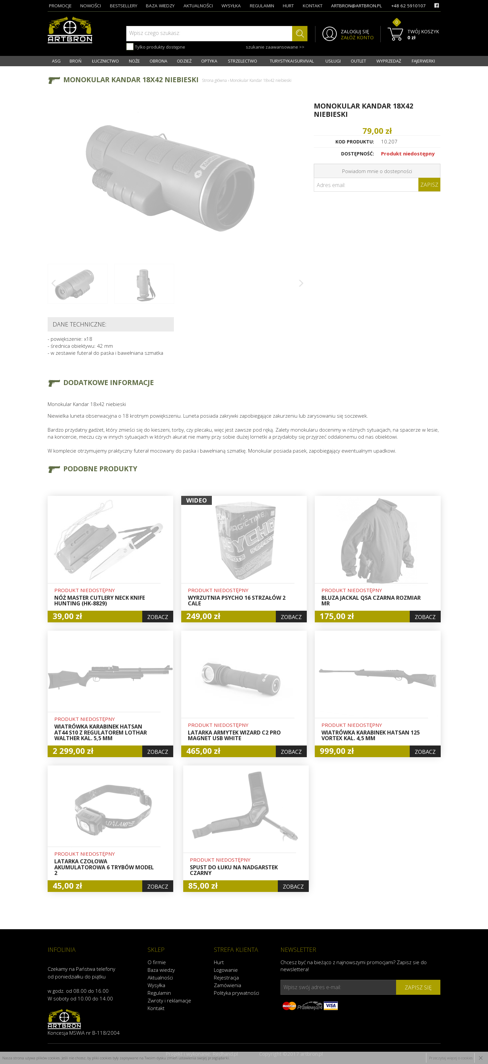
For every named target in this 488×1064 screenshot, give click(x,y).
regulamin (262, 6)
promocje (60, 6)
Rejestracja (226, 977)
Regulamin (159, 992)
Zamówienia (227, 985)
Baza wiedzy (161, 969)
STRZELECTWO (242, 61)
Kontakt (156, 1008)
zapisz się (418, 987)
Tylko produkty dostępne (155, 46)
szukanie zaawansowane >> (275, 47)
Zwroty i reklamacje (169, 1000)
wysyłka (231, 6)
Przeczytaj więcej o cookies (451, 1057)
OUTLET (358, 61)
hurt (288, 6)
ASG (56, 61)
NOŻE (134, 61)
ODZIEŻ (184, 61)
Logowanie (226, 969)
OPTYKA (209, 61)
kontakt (312, 6)
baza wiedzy (160, 6)
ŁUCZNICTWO (105, 61)
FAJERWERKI (423, 61)
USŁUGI (333, 61)
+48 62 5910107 (408, 6)
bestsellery (123, 6)
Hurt (219, 962)
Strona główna (214, 80)
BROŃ (76, 61)
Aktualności (160, 977)
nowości (90, 6)
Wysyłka (156, 985)
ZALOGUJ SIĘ (355, 32)
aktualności (198, 6)
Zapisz (429, 184)
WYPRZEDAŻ (388, 61)
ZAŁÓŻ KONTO (357, 38)
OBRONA (158, 61)
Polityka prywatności (236, 992)
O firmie (157, 962)
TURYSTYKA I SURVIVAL (292, 61)
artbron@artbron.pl (356, 6)
